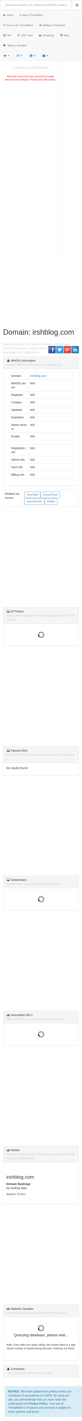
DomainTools (50, 494)
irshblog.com (38, 375)
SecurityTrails (34, 501)
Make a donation (15, 45)
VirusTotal (32, 494)
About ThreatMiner (31, 15)
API (7, 35)
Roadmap (46, 35)
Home (8, 15)
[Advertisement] (41, 127)
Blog (64, 35)
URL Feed (25, 35)
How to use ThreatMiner (18, 25)
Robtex (51, 501)
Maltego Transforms (52, 25)
